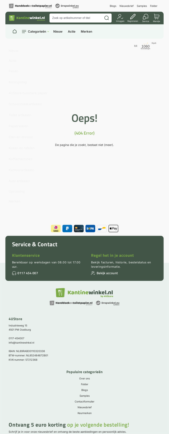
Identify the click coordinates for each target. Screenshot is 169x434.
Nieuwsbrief (127, 5)
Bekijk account (107, 273)
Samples (142, 5)
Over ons (84, 378)
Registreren (132, 21)
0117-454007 (16, 338)
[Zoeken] (106, 18)
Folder (153, 5)
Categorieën (37, 31)
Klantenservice (26, 255)
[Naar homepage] (14, 31)
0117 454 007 (27, 273)
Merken (86, 31)
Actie (71, 31)
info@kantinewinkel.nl (21, 342)
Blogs (113, 5)
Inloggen (120, 21)
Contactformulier (84, 401)
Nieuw (57, 31)
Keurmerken (85, 413)
